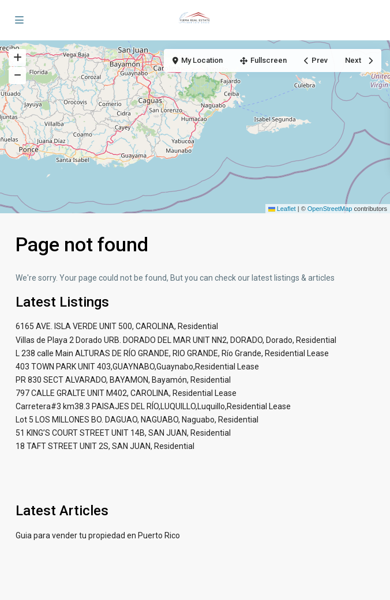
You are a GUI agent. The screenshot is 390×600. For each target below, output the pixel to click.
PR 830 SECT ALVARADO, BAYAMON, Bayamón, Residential (123, 379)
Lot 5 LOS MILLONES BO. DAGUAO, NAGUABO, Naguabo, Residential (137, 419)
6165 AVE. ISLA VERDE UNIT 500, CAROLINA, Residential (117, 326)
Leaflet (282, 208)
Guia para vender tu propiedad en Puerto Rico (98, 535)
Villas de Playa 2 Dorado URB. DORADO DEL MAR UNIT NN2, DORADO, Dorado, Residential (176, 340)
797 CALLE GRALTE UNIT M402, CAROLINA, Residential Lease (126, 393)
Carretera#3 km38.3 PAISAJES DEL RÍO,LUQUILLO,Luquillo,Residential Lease (153, 406)
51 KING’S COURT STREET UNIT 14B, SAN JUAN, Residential (123, 432)
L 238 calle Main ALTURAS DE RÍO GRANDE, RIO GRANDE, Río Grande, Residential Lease (172, 353)
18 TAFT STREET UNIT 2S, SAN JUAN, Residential (105, 446)
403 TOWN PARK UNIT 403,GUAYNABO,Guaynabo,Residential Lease (137, 366)
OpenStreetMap (330, 208)
